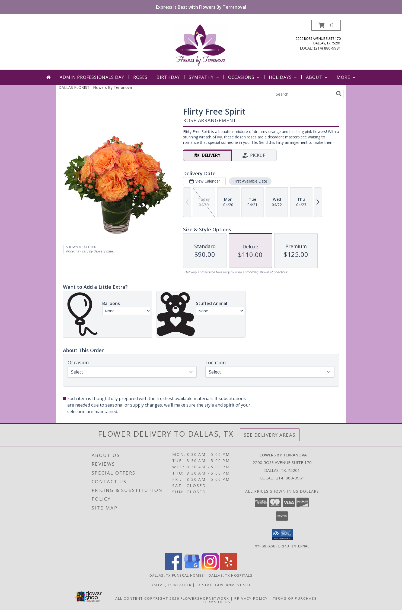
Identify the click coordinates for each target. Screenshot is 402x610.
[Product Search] (304, 94)
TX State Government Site (223, 584)
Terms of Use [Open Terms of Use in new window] (218, 601)
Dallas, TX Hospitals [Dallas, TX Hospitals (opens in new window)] (231, 575)
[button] (326, 25)
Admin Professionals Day (92, 77)
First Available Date (250, 181)
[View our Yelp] (228, 568)
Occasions (244, 77)
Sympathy (204, 77)
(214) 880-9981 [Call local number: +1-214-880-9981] (327, 48)
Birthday (168, 77)
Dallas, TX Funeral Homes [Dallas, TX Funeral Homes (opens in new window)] (176, 575)
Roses (140, 77)
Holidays (283, 77)
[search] (338, 94)
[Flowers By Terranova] (201, 44)
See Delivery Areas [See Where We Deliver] (270, 435)
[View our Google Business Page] (191, 568)
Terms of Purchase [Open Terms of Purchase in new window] (295, 598)
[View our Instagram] (210, 568)
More (346, 77)
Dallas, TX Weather (171, 584)
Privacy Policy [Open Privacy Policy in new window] (251, 598)
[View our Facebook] (173, 568)
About (317, 77)
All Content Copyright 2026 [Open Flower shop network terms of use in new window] (147, 598)
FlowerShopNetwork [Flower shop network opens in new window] (205, 598)
